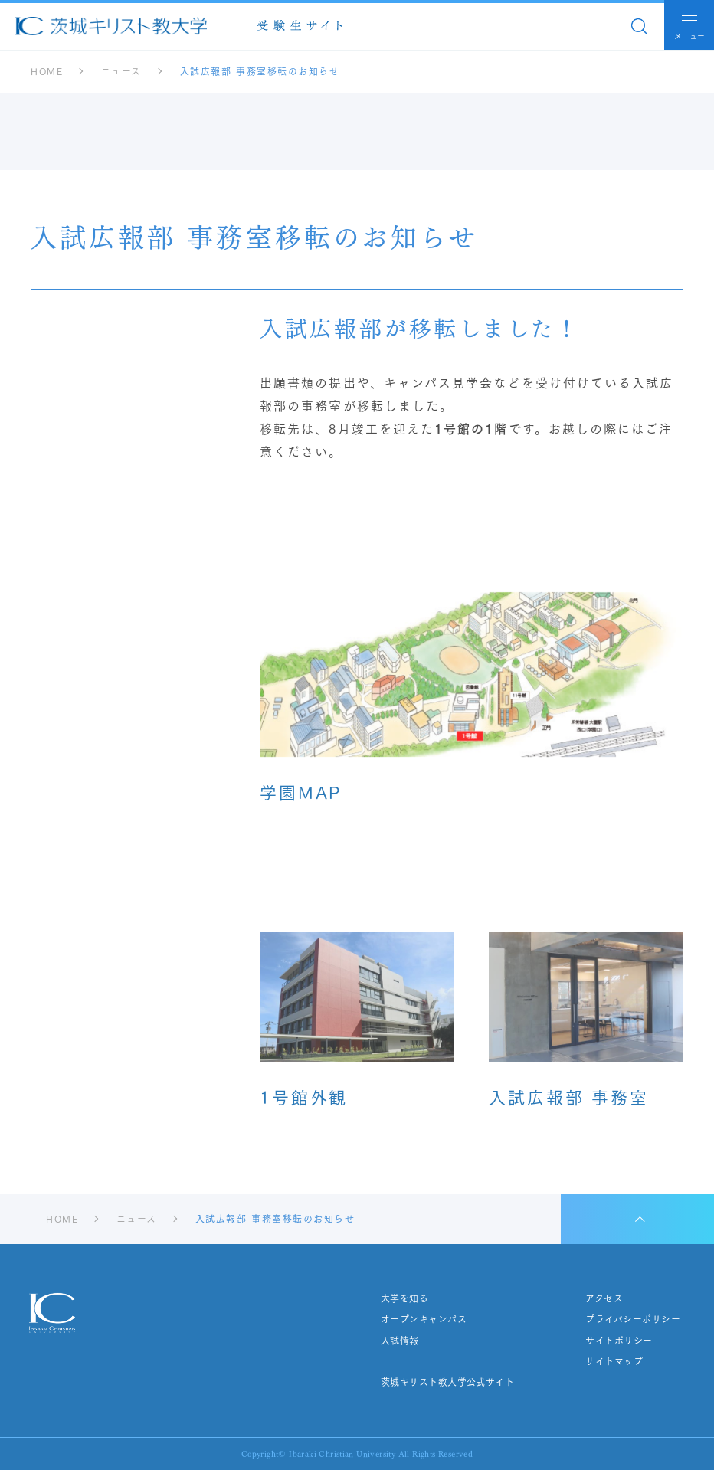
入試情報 (400, 1340)
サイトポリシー (618, 1340)
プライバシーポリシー (632, 1319)
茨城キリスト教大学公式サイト (448, 1382)
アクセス (604, 1298)
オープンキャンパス (424, 1319)
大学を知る (404, 1298)
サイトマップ (614, 1361)
